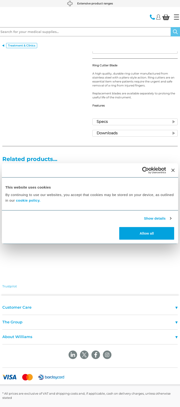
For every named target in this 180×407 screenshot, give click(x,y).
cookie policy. (28, 200)
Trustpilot (9, 286)
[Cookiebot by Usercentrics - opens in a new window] (145, 170)
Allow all (147, 233)
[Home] (176, 17)
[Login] (158, 17)
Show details (155, 218)
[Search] (175, 31)
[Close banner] (173, 170)
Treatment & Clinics (21, 45)
